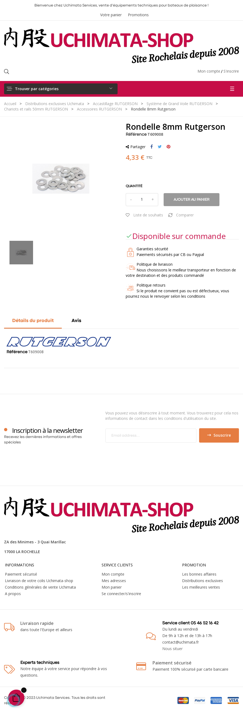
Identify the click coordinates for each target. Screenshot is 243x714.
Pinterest (168, 147)
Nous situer (172, 648)
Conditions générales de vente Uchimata (40, 587)
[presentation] (150, 453)
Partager (151, 147)
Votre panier (111, 14)
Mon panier (112, 587)
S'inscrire (231, 71)
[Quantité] (142, 199)
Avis (76, 321)
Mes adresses (114, 580)
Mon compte (208, 71)
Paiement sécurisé (21, 574)
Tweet (160, 147)
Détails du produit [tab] (33, 321)
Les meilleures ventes (201, 587)
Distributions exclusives (202, 580)
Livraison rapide (37, 623)
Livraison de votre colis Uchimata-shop (39, 580)
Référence (136, 135)
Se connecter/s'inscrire (121, 593)
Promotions (138, 14)
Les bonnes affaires (199, 574)
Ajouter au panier (191, 199)
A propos (13, 593)
